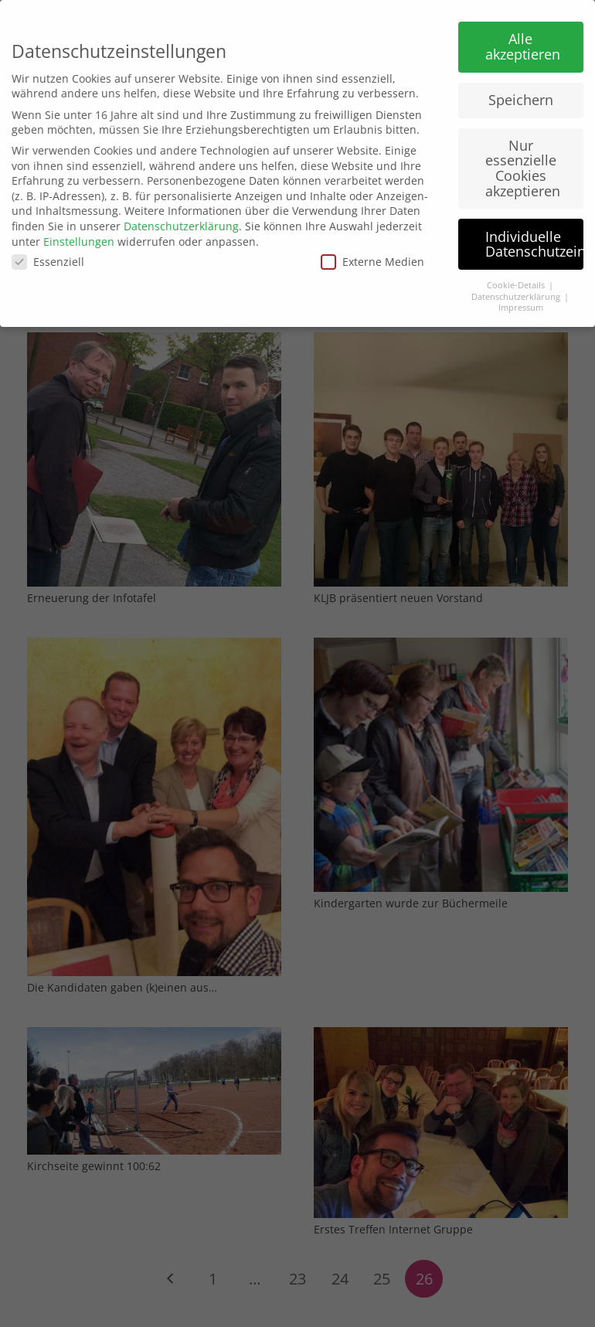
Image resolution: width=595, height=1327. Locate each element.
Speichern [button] (520, 92)
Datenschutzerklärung (181, 219)
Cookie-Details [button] (517, 278)
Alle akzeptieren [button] (522, 40)
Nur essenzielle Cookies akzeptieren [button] (522, 161)
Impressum (520, 301)
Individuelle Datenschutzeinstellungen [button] (534, 237)
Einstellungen (78, 234)
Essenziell (48, 255)
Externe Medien (372, 255)
